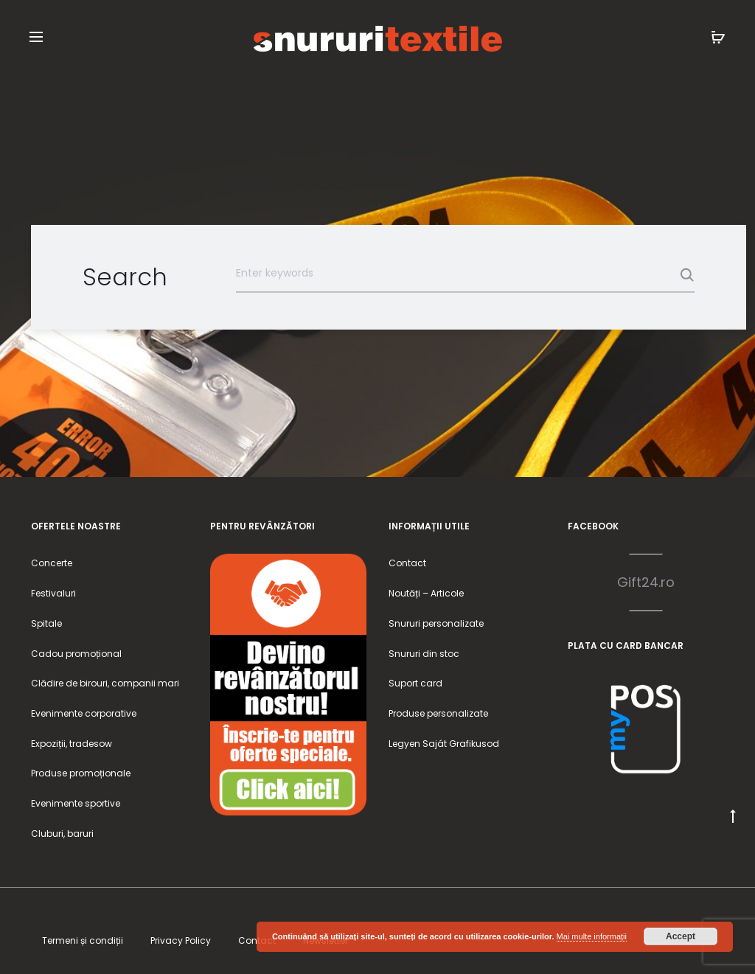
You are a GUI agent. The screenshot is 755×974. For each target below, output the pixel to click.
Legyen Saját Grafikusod (444, 743)
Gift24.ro (646, 582)
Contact (407, 563)
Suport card (415, 683)
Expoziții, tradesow (71, 743)
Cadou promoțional (76, 653)
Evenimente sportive (75, 803)
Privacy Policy (180, 940)
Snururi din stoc (424, 653)
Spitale (46, 623)
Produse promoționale (81, 773)
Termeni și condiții (82, 940)
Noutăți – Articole (426, 593)
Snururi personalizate (436, 623)
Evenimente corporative (83, 713)
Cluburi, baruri (62, 833)
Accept (680, 936)
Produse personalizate (438, 713)
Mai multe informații (592, 936)
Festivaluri (53, 593)
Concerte (51, 563)
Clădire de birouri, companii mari (105, 683)
